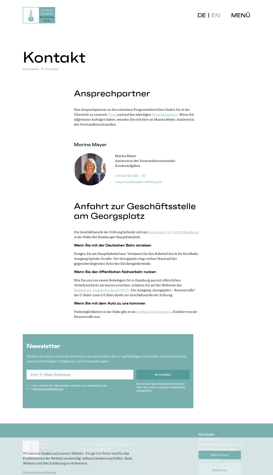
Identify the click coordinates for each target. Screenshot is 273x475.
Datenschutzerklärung (48, 389)
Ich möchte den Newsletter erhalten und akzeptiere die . (70, 387)
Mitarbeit (207, 454)
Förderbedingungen (217, 449)
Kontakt (206, 434)
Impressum (209, 439)
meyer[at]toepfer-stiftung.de (138, 182)
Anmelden (163, 374)
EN (215, 15)
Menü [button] (240, 15)
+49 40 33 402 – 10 (130, 176)
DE (201, 15)
